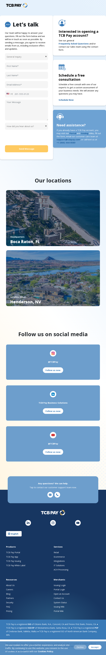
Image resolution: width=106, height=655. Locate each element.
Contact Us (59, 598)
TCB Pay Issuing (13, 561)
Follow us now (53, 370)
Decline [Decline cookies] (80, 647)
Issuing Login (60, 585)
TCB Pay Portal (13, 552)
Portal (73, 133)
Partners (10, 598)
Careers (9, 589)
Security (9, 602)
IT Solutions (59, 565)
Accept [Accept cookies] (95, 647)
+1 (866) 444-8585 (66, 142)
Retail (56, 552)
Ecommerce (59, 556)
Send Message (26, 148)
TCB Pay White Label (15, 565)
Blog (8, 594)
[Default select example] (26, 56)
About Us (10, 585)
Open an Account (62, 594)
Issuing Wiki (59, 606)
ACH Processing (61, 569)
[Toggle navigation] (98, 5)
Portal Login (59, 589)
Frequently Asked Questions (74, 43)
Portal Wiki (58, 611)
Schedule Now (66, 99)
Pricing (9, 611)
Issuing (84, 133)
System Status (60, 602)
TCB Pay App (12, 556)
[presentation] (26, 137)
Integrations (59, 561)
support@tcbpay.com (68, 139)
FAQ (8, 606)
